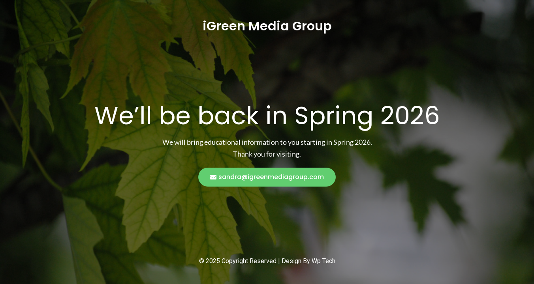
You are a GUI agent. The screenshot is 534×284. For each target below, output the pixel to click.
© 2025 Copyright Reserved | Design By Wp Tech (267, 261)
